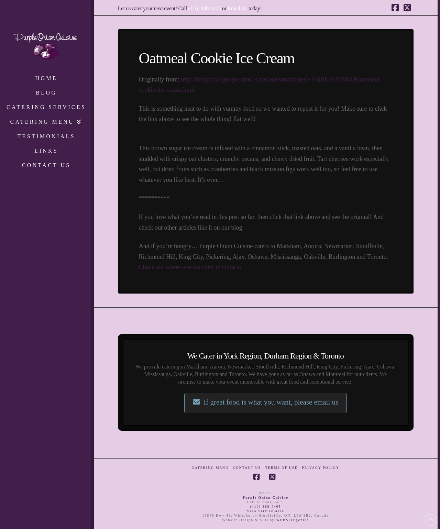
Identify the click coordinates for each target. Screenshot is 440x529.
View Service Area (265, 511)
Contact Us (247, 468)
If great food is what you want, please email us (265, 402)
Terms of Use (281, 468)
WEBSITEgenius (292, 520)
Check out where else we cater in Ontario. (191, 267)
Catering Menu (210, 468)
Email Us (237, 8)
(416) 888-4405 (204, 8)
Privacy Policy (320, 468)
